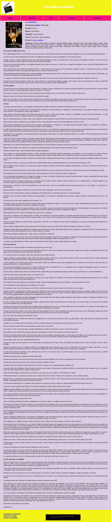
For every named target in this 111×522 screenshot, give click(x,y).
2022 (37, 25)
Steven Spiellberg (38, 40)
